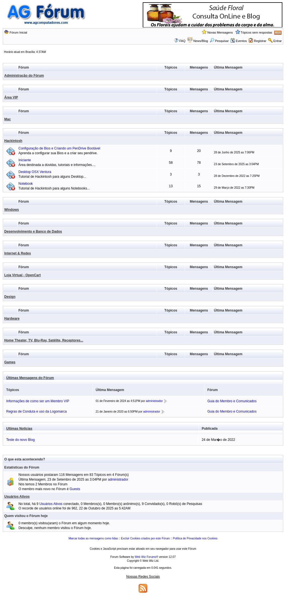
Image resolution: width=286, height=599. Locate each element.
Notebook (25, 184)
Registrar (260, 41)
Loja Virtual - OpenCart (22, 275)
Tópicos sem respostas (256, 32)
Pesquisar (219, 41)
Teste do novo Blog (20, 440)
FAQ (182, 41)
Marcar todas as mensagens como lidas (93, 538)
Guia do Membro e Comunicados (231, 401)
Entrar (277, 41)
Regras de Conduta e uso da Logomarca (36, 411)
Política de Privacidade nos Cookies (195, 538)
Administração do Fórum (24, 76)
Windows (11, 210)
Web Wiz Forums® (146, 556)
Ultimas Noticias (19, 428)
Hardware (12, 318)
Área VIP (11, 97)
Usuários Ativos (17, 497)
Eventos (238, 41)
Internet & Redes (17, 253)
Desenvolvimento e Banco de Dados (33, 231)
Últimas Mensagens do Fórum (30, 378)
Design (9, 297)
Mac (7, 119)
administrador (154, 401)
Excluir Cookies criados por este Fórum (145, 538)
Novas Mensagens (220, 32)
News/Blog (200, 41)
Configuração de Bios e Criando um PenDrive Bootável (59, 148)
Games (9, 362)
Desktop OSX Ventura (34, 172)
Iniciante (24, 160)
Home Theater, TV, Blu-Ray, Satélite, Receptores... (43, 340)
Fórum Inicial (18, 32)
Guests (75, 489)
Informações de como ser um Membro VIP (37, 401)
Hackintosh (13, 141)
